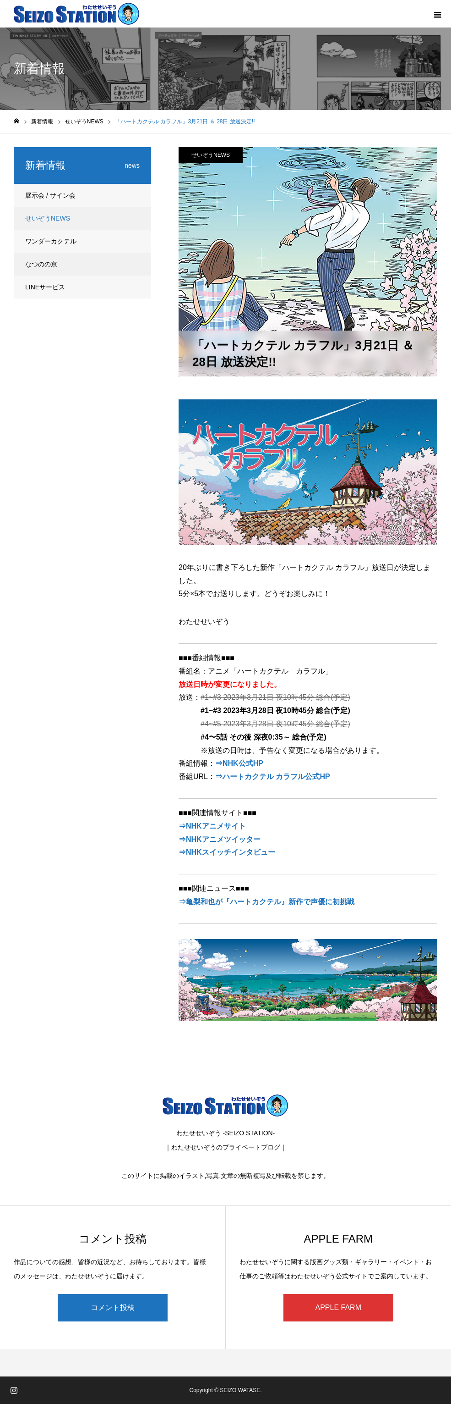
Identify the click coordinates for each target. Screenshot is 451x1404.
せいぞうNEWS (210, 155)
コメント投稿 (113, 1307)
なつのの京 (41, 264)
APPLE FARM (338, 1307)
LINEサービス (45, 287)
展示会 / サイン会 (50, 195)
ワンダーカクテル (50, 241)
